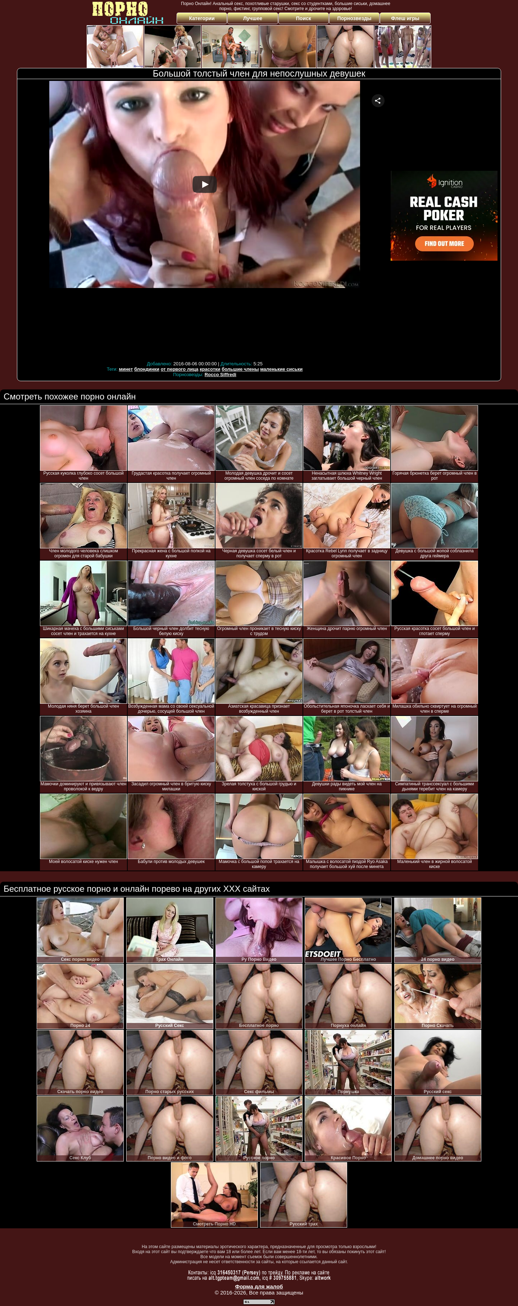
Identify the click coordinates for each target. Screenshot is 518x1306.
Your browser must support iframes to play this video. (205, 220)
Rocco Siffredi (220, 374)
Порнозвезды (354, 18)
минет (126, 369)
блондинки (146, 369)
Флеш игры (405, 18)
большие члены (240, 369)
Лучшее (252, 18)
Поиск (303, 18)
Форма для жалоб (259, 1286)
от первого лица (180, 369)
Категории (202, 18)
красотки (210, 369)
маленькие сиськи (281, 369)
